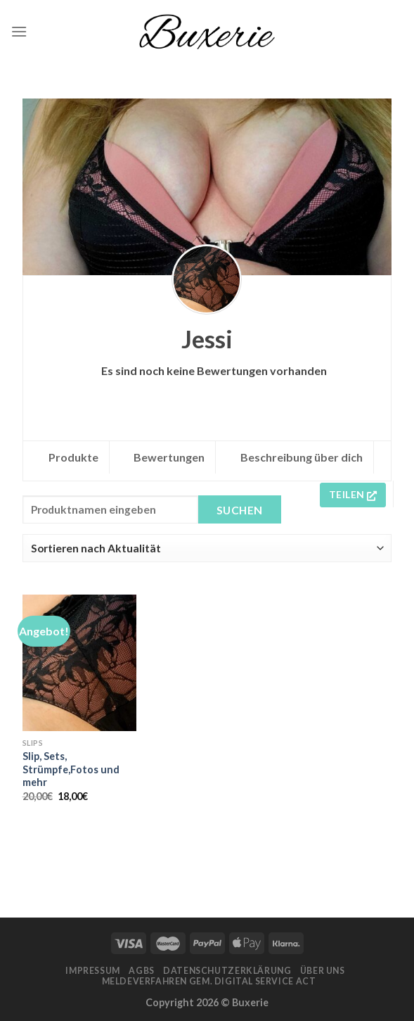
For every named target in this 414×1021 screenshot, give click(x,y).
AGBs (141, 970)
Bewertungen (169, 457)
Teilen (353, 494)
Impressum (92, 970)
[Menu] (19, 31)
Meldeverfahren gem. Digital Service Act (209, 981)
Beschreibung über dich (301, 457)
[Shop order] (207, 548)
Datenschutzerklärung (227, 970)
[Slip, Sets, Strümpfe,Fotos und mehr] (79, 663)
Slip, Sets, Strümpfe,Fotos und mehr (70, 769)
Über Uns (322, 970)
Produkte (73, 457)
